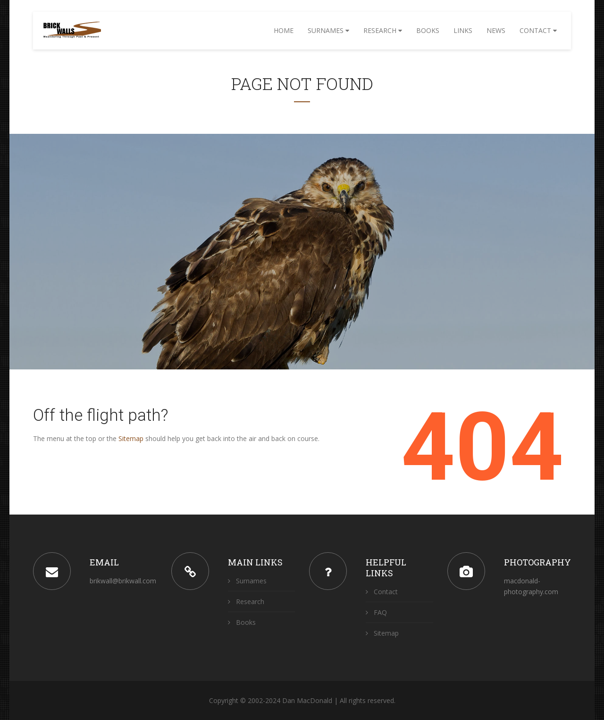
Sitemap (130, 438)
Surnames (328, 30)
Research (382, 30)
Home (284, 30)
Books (427, 30)
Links (462, 30)
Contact (538, 30)
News (496, 30)
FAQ (376, 612)
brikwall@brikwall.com (123, 580)
